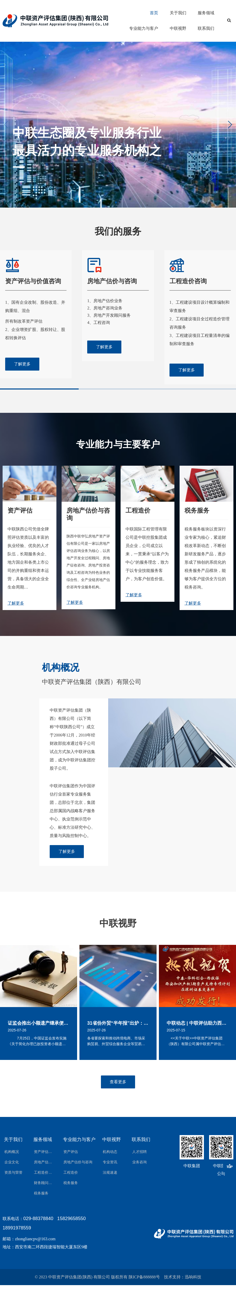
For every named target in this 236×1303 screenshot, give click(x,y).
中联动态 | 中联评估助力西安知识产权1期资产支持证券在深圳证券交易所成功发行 (197, 1023)
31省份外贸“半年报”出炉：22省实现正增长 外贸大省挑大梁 (118, 1023)
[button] (229, 124)
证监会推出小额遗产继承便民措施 (38, 1023)
